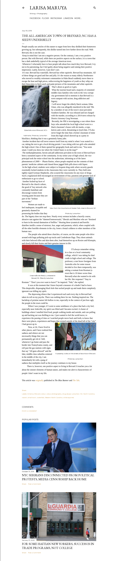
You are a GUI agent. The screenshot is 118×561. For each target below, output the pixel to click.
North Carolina (89, 394)
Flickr (45, 18)
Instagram (56, 18)
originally (39, 380)
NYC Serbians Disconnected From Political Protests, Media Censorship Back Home (58, 477)
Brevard (37, 394)
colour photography (54, 394)
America (30, 394)
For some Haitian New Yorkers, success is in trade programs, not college (58, 546)
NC (81, 394)
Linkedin (68, 18)
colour (43, 394)
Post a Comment (29, 411)
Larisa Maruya (48, 8)
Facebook (35, 18)
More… (78, 18)
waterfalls (40, 397)
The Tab (76, 380)
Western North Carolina (53, 397)
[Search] (94, 7)
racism (24, 397)
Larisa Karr (76, 394)
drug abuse (66, 394)
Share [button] (24, 390)
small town (32, 397)
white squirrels (68, 397)
